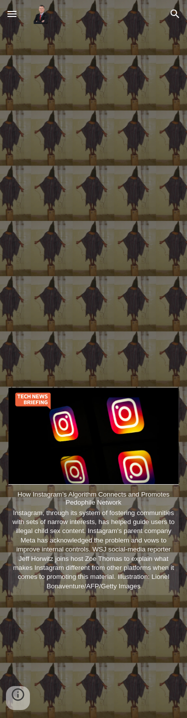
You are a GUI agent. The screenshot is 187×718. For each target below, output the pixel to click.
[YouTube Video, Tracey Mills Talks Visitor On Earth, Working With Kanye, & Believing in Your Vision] (94, 90)
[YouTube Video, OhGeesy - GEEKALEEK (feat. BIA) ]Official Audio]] (94, 209)
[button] (12, 13)
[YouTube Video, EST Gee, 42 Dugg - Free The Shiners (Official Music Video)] (94, 327)
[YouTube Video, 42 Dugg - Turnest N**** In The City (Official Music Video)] (94, 656)
